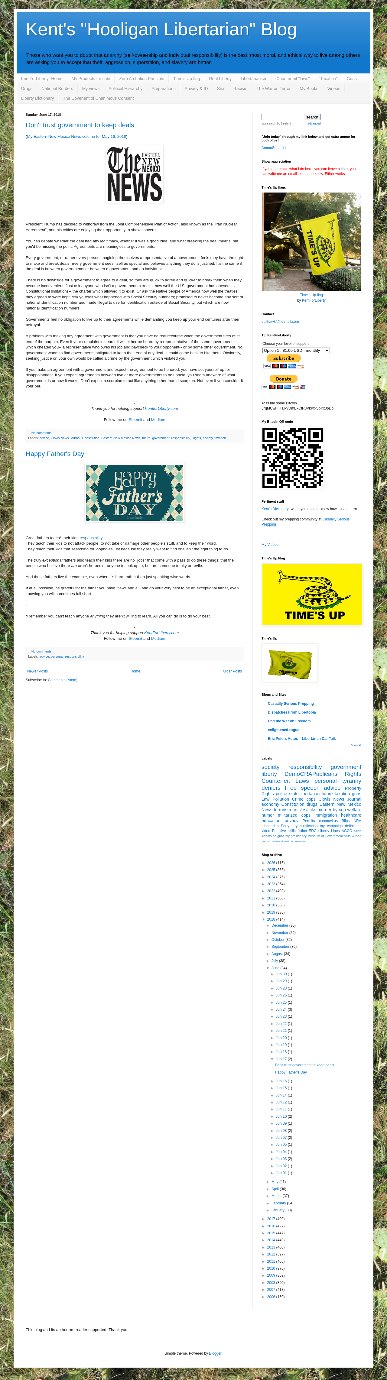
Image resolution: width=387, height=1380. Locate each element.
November (280, 933)
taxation (220, 438)
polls (347, 836)
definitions (353, 826)
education (271, 820)
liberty (269, 774)
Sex (220, 88)
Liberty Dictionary (37, 98)
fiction (302, 831)
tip (343, 169)
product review (271, 841)
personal (57, 656)
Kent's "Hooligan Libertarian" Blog (161, 29)
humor (268, 815)
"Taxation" (328, 78)
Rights (196, 438)
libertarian (310, 793)
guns (356, 793)
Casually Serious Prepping (291, 703)
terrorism (282, 809)
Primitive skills (284, 831)
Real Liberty (220, 78)
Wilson (356, 836)
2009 (271, 1275)
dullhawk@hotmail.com (280, 321)
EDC (312, 831)
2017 (271, 1219)
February (279, 1203)
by (283, 123)
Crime (298, 799)
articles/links (304, 809)
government (161, 438)
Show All (356, 745)
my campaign (331, 826)
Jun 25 (282, 1002)
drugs (312, 804)
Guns (352, 78)
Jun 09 (282, 1123)
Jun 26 (282, 995)
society (208, 438)
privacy (291, 820)
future (146, 438)
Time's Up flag (186, 78)
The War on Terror (273, 88)
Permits (309, 821)
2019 (271, 912)
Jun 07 (282, 1137)
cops (311, 799)
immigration (325, 815)
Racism (240, 88)
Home (135, 671)
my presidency (296, 836)
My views (91, 88)
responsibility (180, 438)
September (281, 946)
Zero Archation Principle (141, 78)
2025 (271, 870)
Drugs (26, 88)
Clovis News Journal (65, 438)
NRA (357, 821)
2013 (271, 1247)
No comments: (42, 433)
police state (287, 793)
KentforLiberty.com (161, 408)
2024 (271, 877)
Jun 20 (282, 1038)
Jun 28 (282, 988)
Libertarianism (254, 78)
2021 (271, 898)
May (275, 1182)
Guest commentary (293, 841)
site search (269, 123)
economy (270, 804)
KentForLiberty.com (161, 632)
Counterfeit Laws (285, 781)
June (276, 968)
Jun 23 (282, 1016)
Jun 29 (282, 981)
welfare (354, 809)
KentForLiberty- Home (42, 78)
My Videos (270, 545)
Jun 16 (282, 1081)
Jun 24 (282, 1009)
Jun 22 (282, 1024)
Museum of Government (325, 836)
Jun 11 (282, 1109)
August (278, 954)
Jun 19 (282, 1045)
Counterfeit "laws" (293, 78)
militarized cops (294, 815)
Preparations (163, 88)
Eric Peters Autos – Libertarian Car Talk (302, 739)
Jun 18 (282, 1052)
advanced (313, 123)
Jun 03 (282, 1159)
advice (44, 438)
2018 (271, 919)
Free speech (302, 788)
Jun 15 (282, 1088)
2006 (271, 1297)
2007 (271, 1290)
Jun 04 (282, 1152)
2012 (271, 1254)
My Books (309, 88)
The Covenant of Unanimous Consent (98, 98)
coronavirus (328, 821)
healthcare (351, 815)
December (280, 925)
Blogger (215, 1353)
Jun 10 (282, 1116)
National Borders (57, 88)
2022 (271, 891)
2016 (271, 1226)
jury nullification (305, 826)
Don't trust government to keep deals (80, 125)
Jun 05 (282, 1144)
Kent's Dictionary (275, 509)
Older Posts (232, 671)
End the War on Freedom (289, 721)
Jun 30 (282, 974)
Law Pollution (275, 799)
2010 (271, 1268)
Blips (346, 821)
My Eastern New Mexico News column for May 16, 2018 (76, 136)
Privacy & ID (196, 88)
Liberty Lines (329, 831)
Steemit (135, 419)
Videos (333, 88)
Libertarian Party (275, 826)
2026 (271, 863)
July (275, 961)
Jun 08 (282, 1131)
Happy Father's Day (55, 454)
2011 (271, 1261)
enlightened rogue (283, 730)
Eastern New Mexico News (120, 438)
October (278, 940)
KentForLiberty (314, 300)
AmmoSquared (274, 148)
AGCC (347, 831)
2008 (271, 1283)
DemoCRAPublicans (311, 774)
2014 (271, 1240)
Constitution (90, 438)
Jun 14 (282, 1095)
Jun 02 (282, 1166)
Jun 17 (282, 1059)
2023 (271, 884)
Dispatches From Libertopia (292, 712)
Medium (158, 419)
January (278, 1210)
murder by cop (331, 809)
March (277, 1196)
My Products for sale (91, 78)
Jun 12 (282, 1102)
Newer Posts (37, 671)
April (276, 1189)
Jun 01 (282, 1173)
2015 (271, 1233)
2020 (271, 905)
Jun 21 (282, 1031)
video (266, 831)
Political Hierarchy (125, 88)
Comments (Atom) (62, 680)
